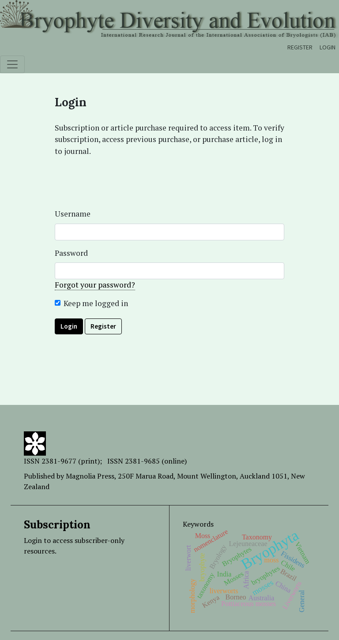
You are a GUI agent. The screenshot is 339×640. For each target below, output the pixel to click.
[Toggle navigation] (12, 64)
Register (300, 47)
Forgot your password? (95, 285)
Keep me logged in (96, 303)
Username (72, 214)
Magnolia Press (90, 476)
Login (327, 47)
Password (71, 253)
